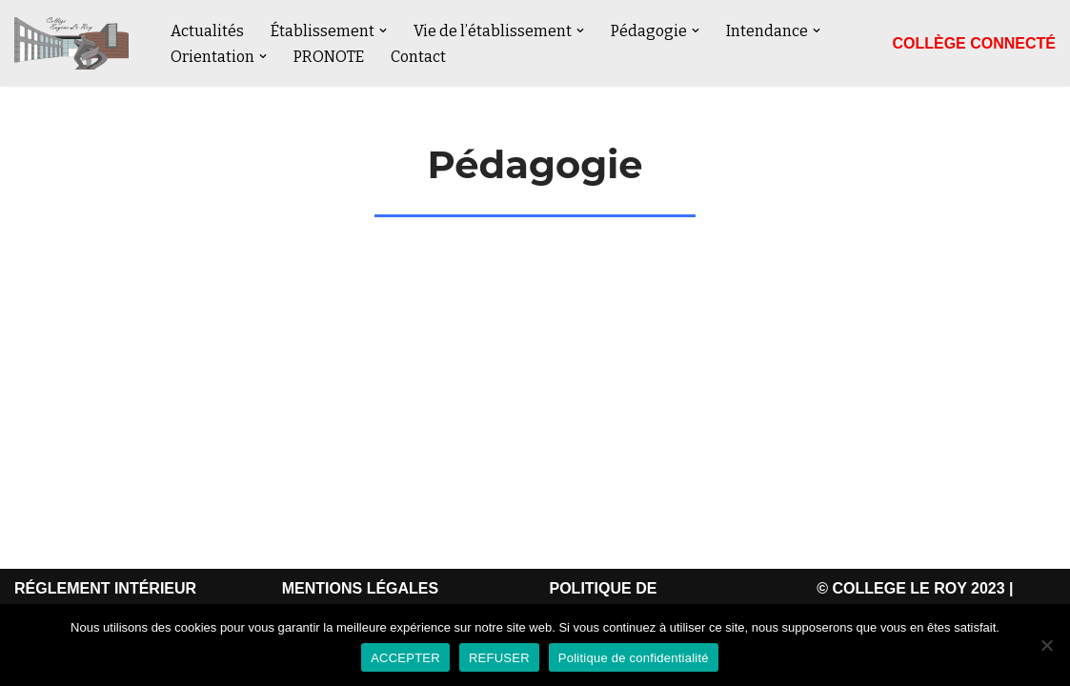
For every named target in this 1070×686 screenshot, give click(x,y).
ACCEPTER (405, 658)
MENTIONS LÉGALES (360, 588)
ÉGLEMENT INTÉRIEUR (111, 588)
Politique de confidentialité (633, 658)
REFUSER (499, 658)
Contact (418, 57)
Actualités (207, 31)
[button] (383, 30)
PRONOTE (328, 57)
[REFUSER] (1046, 645)
